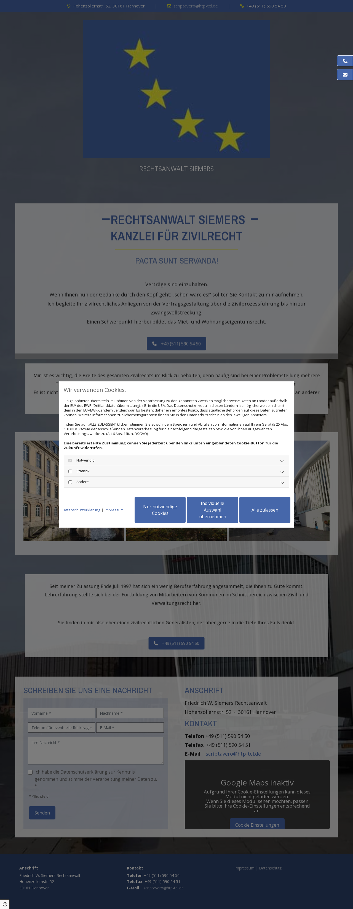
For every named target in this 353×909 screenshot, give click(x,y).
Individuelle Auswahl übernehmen (212, 510)
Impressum (114, 510)
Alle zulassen (265, 510)
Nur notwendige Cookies (160, 510)
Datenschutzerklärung (81, 510)
